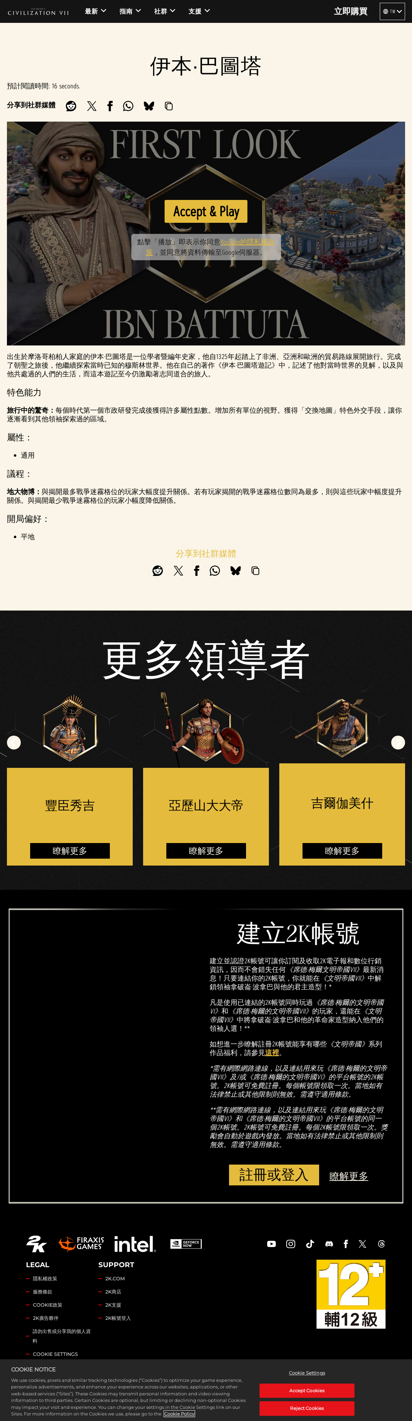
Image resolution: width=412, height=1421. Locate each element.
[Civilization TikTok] (310, 1244)
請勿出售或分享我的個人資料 (62, 1336)
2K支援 (113, 1305)
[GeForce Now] (186, 1244)
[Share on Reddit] (71, 106)
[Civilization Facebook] (346, 1244)
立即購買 (350, 11)
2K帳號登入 (118, 1318)
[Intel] (135, 1244)
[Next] (398, 742)
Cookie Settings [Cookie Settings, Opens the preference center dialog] (307, 1377)
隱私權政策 (45, 1278)
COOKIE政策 (47, 1305)
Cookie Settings (55, 1354)
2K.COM (115, 1278)
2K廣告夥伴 (46, 1318)
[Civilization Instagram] (290, 1244)
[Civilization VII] (38, 11)
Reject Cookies (307, 1412)
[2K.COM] (36, 1244)
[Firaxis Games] (81, 1244)
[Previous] (14, 742)
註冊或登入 (274, 1175)
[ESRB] (351, 1294)
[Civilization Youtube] (271, 1244)
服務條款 (42, 1292)
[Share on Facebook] (110, 106)
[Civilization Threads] (381, 1244)
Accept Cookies (306, 1395)
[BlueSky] (149, 106)
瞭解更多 (70, 851)
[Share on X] (92, 106)
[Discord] (329, 1244)
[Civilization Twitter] (362, 1244)
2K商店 (113, 1292)
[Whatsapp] (128, 106)
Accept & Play (206, 211)
